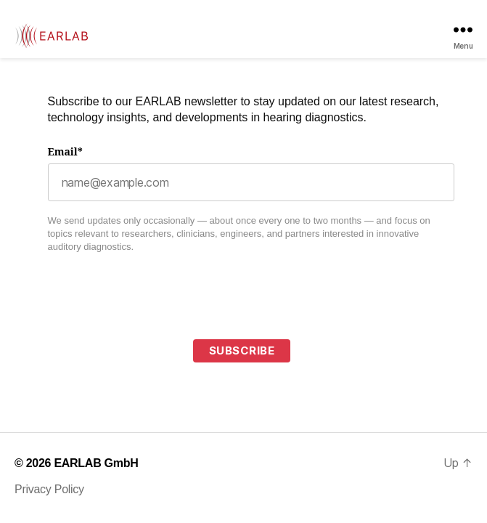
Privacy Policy (49, 489)
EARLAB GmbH (96, 463)
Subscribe (242, 350)
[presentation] (158, 321)
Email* (65, 152)
